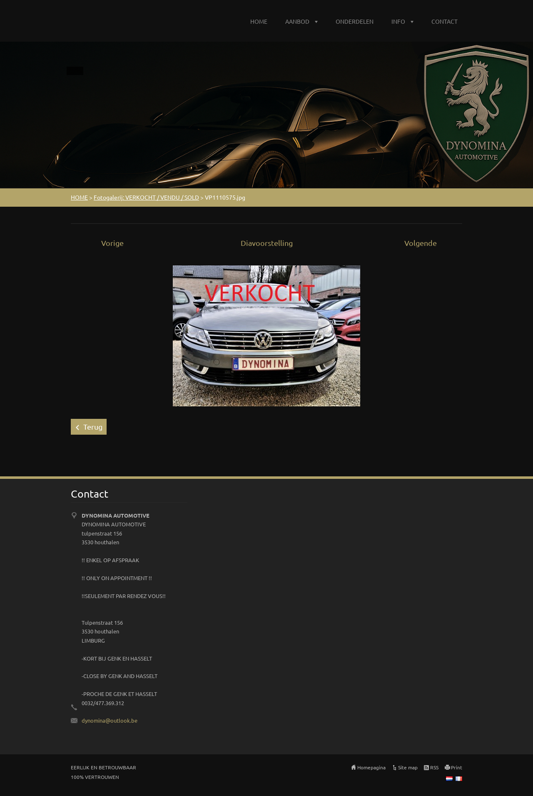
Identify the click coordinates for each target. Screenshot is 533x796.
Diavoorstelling (267, 242)
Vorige (112, 242)
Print (456, 767)
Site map (408, 767)
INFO (398, 21)
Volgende (420, 242)
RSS (434, 767)
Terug (92, 426)
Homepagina (371, 767)
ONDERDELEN (355, 21)
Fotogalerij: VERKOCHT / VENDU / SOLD (146, 197)
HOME (258, 21)
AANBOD (297, 21)
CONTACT (444, 21)
